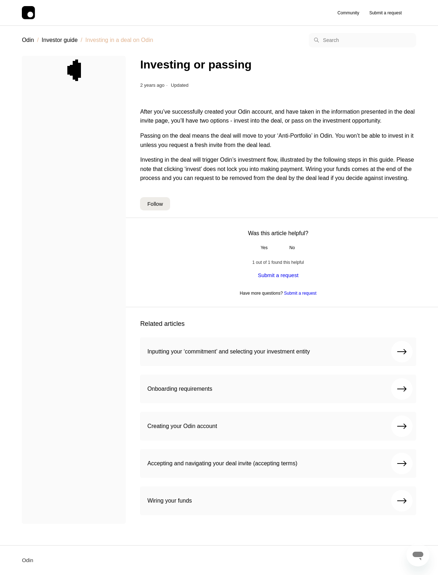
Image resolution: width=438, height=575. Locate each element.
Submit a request (385, 12)
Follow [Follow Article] (155, 204)
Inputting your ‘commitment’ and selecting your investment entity (279, 351)
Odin (28, 40)
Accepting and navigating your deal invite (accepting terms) (279, 463)
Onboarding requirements (279, 389)
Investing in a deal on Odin (119, 40)
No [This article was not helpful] (292, 247)
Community (348, 12)
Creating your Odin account (279, 426)
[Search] (362, 40)
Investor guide (60, 40)
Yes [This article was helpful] (264, 247)
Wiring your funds (279, 501)
